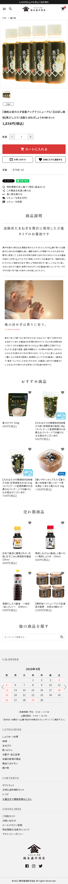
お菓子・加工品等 (11, 754)
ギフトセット (8, 785)
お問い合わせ (17, 159)
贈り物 (13, 18)
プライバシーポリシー (13, 834)
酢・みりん (7, 750)
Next (64, 687)
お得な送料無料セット (13, 789)
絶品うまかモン (10, 763)
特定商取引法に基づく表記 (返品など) (23, 186)
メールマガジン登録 (12, 825)
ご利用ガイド (8, 816)
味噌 (4, 741)
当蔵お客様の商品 (11, 758)
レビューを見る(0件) (14, 197)
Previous (4, 687)
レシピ (5, 794)
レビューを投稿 (12, 201)
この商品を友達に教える (16, 190)
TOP (4, 18)
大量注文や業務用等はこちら (17, 799)
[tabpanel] (34, 54)
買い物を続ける (12, 194)
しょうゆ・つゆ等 (10, 736)
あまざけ (6, 745)
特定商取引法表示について (16, 829)
